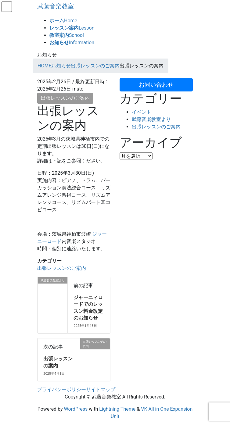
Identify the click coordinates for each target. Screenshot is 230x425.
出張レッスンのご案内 (65, 98)
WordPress (76, 409)
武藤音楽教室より (151, 119)
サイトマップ (100, 389)
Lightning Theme (117, 409)
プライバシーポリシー (61, 389)
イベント (141, 112)
